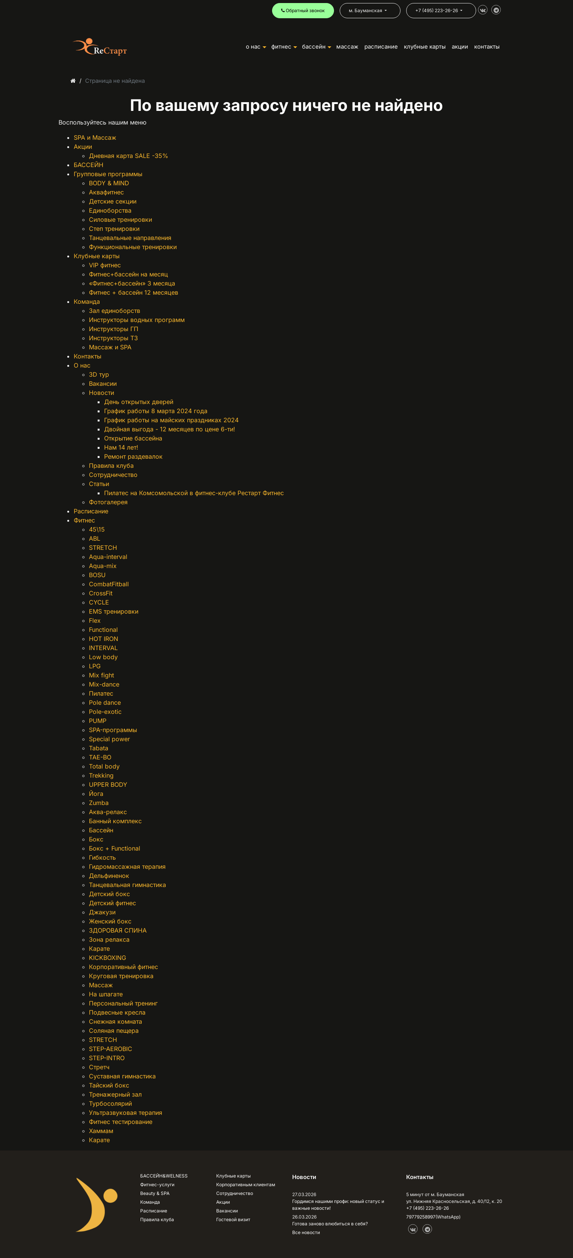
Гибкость (102, 857)
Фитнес (84, 520)
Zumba (99, 803)
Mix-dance (104, 684)
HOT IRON (103, 638)
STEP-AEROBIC (110, 1049)
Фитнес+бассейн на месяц (128, 274)
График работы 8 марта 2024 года (155, 411)
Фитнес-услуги (157, 1184)
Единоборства (110, 210)
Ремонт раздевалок (133, 456)
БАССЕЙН (316, 46)
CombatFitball (109, 584)
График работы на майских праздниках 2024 (171, 420)
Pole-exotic (105, 711)
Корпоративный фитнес (123, 967)
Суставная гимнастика (122, 1076)
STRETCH (103, 547)
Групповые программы (108, 174)
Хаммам (101, 1131)
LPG (95, 666)
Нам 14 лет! (121, 447)
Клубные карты (97, 256)
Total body (104, 766)
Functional (103, 629)
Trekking (101, 775)
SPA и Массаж (95, 137)
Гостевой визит (233, 1219)
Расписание (91, 511)
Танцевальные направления (130, 237)
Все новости (306, 1232)
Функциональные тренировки (133, 247)
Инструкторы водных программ (137, 320)
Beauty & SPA (154, 1193)
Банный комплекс (115, 821)
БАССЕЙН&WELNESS (164, 1176)
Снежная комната (115, 1021)
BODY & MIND (109, 183)
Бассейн (101, 830)
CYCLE (99, 602)
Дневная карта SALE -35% (128, 155)
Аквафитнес (106, 192)
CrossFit (100, 593)
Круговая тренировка (121, 976)
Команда (87, 301)
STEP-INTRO (107, 1058)
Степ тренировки (114, 228)
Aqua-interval (108, 556)
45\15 (97, 529)
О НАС (256, 46)
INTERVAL (103, 648)
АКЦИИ (460, 46)
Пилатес (101, 693)
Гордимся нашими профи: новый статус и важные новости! (338, 1204)
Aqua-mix (103, 566)
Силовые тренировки (120, 219)
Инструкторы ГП (113, 329)
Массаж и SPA (110, 347)
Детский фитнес (112, 903)
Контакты (87, 356)
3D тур (99, 374)
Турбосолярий (110, 1103)
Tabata (98, 748)
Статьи (99, 484)
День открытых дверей (138, 402)
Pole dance (105, 702)
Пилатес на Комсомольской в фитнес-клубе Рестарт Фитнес (194, 493)
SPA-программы (113, 730)
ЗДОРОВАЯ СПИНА (118, 930)
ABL (94, 538)
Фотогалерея (108, 502)
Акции (83, 146)
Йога (96, 793)
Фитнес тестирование (120, 1121)
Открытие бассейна (133, 438)
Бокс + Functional (114, 848)
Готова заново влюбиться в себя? (330, 1223)
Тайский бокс (109, 1085)
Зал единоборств (114, 310)
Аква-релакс (108, 812)
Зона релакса (109, 939)
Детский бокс (109, 894)
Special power (109, 739)
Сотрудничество (113, 474)
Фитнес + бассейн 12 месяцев (133, 292)
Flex (95, 620)
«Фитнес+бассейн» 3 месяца (132, 283)
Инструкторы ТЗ (113, 338)
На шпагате (106, 994)
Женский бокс (110, 921)
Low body (103, 657)
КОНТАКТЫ (487, 46)
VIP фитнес (105, 265)
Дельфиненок (109, 875)
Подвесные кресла (117, 1012)
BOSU (97, 575)
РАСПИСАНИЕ (381, 46)
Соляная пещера (114, 1030)
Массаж (347, 46)
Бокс (96, 839)
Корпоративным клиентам (245, 1184)
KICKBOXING (107, 957)
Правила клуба (111, 465)
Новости (101, 392)
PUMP (97, 720)
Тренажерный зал (115, 1094)
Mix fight (101, 675)
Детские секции (112, 201)
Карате (99, 948)
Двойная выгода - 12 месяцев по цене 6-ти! (169, 429)
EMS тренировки (113, 611)
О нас (82, 365)
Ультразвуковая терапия (125, 1112)
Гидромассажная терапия (127, 866)
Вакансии (103, 383)
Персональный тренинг (123, 1003)
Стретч (99, 1067)
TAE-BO (100, 757)
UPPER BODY (108, 784)
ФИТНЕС (284, 46)
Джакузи (102, 912)
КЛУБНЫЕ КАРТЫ (425, 46)
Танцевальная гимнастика (127, 885)
